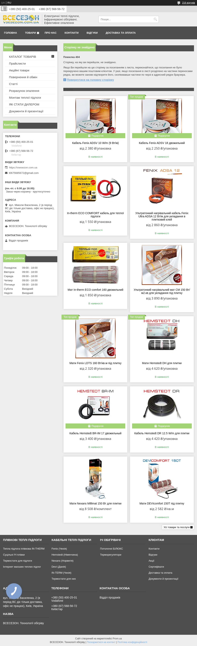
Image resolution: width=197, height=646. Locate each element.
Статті (13, 84)
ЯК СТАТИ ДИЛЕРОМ (24, 104)
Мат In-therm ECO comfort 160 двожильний (95, 289)
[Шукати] (155, 19)
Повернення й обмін (23, 77)
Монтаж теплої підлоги (25, 97)
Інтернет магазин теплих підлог (22, 566)
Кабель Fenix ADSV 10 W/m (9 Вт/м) (95, 143)
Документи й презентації (26, 111)
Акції (151, 560)
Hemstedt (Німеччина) (64, 554)
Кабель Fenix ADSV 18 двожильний (162, 143)
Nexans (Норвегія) (62, 560)
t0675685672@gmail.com (24, 172)
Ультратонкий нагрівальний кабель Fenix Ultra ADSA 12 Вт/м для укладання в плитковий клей (161, 216)
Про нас (50, 32)
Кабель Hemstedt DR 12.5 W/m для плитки (161, 433)
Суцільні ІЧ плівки (14, 554)
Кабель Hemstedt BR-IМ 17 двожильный (96, 433)
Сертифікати (156, 566)
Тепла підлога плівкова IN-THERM (23, 548)
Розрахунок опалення (24, 90)
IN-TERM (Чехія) (61, 572)
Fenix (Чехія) (59, 548)
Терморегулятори (110, 554)
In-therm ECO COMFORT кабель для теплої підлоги (95, 215)
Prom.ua (117, 638)
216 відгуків (188, 2)
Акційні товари (19, 70)
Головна (10, 32)
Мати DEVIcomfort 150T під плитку (162, 503)
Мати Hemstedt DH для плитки (162, 363)
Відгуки (92, 32)
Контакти (72, 32)
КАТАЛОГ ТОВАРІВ (22, 56)
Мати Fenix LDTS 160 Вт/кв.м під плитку (96, 363)
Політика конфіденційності (132, 642)
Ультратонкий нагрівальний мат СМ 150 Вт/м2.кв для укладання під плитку (162, 291)
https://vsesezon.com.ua (23, 167)
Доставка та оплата (121, 32)
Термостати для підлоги (17, 560)
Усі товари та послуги (177, 527)
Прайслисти (17, 63)
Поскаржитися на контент (101, 642)
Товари (30, 32)
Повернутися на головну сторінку (90, 79)
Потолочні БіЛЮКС (111, 548)
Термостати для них (63, 578)
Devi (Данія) (58, 566)
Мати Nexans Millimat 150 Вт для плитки (95, 503)
